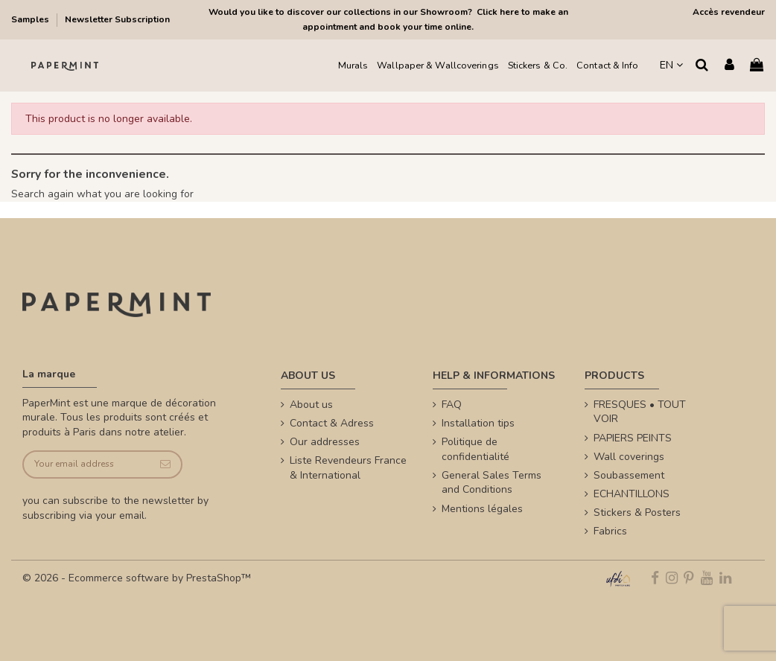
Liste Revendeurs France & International (348, 467)
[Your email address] (87, 465)
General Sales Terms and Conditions (491, 482)
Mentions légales (482, 509)
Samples (31, 19)
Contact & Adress (332, 423)
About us (311, 404)
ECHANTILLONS (632, 494)
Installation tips (478, 423)
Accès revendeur (729, 12)
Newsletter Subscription (117, 19)
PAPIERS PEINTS (633, 438)
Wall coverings (629, 457)
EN (671, 65)
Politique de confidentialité (475, 449)
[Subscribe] (165, 465)
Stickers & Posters (637, 512)
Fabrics (610, 531)
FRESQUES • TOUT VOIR (640, 412)
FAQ (452, 404)
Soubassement (629, 475)
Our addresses (325, 442)
